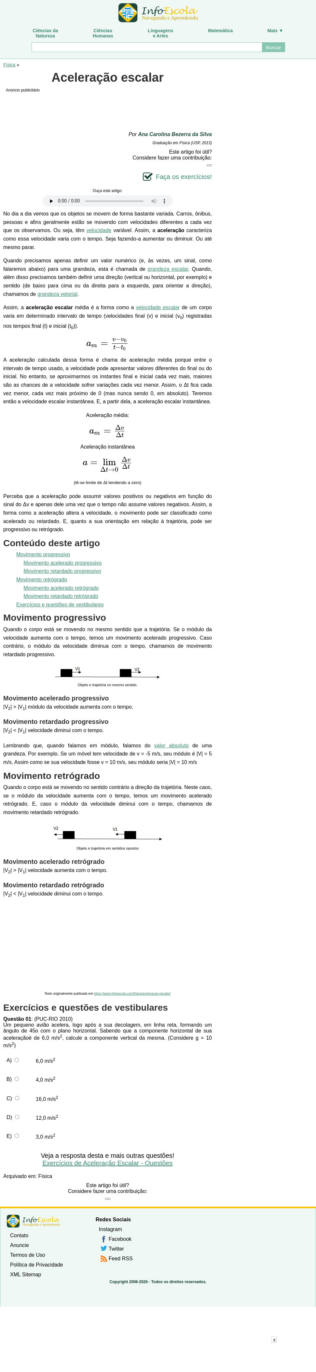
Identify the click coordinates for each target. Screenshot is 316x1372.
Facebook (120, 1239)
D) (9, 1117)
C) (9, 1098)
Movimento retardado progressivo (62, 571)
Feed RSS (121, 1258)
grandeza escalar (168, 269)
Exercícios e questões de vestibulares (60, 604)
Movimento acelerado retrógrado (61, 588)
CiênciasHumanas (103, 33)
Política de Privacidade (36, 1265)
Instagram (110, 1229)
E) (9, 1136)
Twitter (116, 1249)
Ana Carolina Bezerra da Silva (175, 134)
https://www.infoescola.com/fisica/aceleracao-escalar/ (132, 993)
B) (9, 1079)
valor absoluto (171, 745)
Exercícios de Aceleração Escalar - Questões (107, 1163)
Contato (19, 1235)
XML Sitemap (25, 1274)
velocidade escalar (158, 307)
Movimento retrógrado (41, 579)
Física (9, 64)
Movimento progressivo (43, 554)
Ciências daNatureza (45, 33)
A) (9, 1060)
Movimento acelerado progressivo (62, 563)
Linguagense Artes (160, 33)
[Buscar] (146, 47)
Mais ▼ (275, 30)
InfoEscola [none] (33, 1221)
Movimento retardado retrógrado (60, 596)
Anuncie (19, 1245)
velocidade (99, 230)
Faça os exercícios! (184, 176)
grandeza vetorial (57, 294)
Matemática (220, 30)
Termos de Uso (27, 1255)
